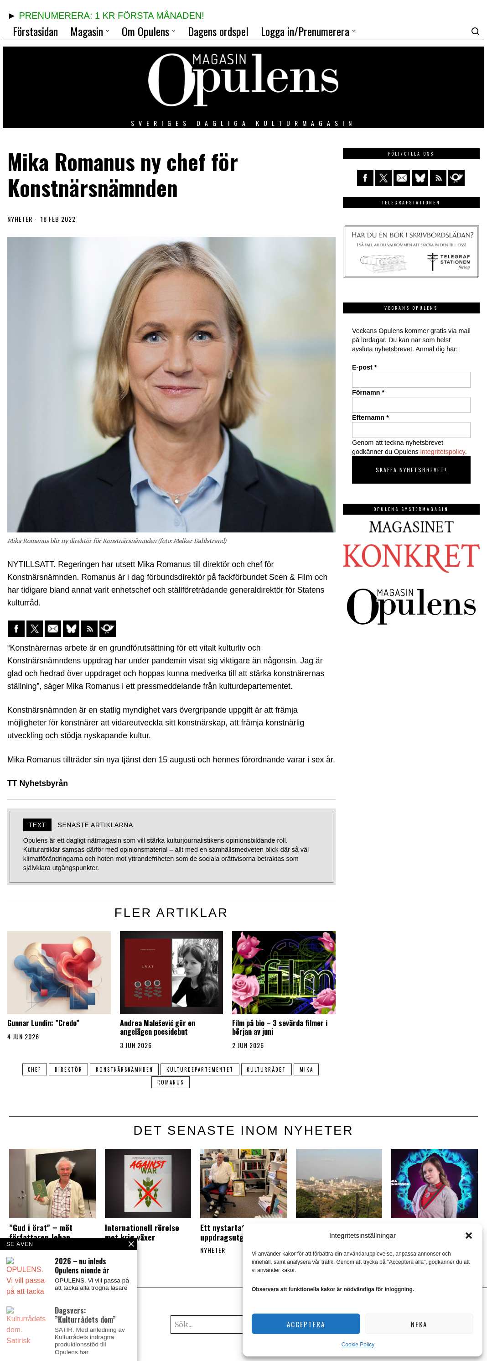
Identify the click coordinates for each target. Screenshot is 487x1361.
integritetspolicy (442, 451)
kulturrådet (269, 1069)
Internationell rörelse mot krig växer (142, 1232)
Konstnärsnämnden (123, 1069)
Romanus (170, 1082)
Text (37, 825)
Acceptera (306, 1324)
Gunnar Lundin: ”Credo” (43, 1023)
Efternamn (370, 417)
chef (29, 1069)
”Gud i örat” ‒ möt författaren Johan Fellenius (41, 1237)
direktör (65, 1069)
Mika (311, 1069)
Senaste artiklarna (95, 825)
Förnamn (368, 392)
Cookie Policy (358, 1344)
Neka (419, 1324)
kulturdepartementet (200, 1069)
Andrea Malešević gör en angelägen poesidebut (157, 1027)
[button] (468, 1235)
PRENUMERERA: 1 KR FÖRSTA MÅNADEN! (111, 15)
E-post (364, 367)
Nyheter (19, 219)
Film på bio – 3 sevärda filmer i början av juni (279, 1027)
